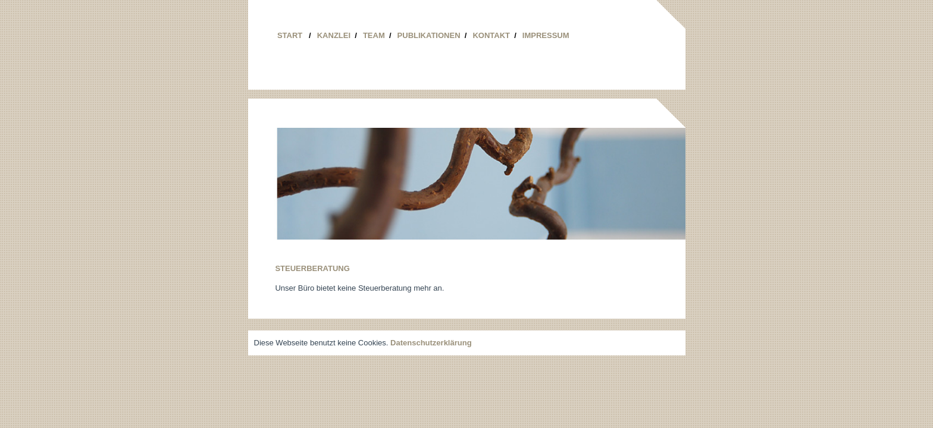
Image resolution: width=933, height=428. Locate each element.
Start (294, 35)
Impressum (545, 35)
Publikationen (432, 35)
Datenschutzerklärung (431, 342)
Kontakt (494, 35)
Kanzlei (337, 35)
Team (377, 35)
